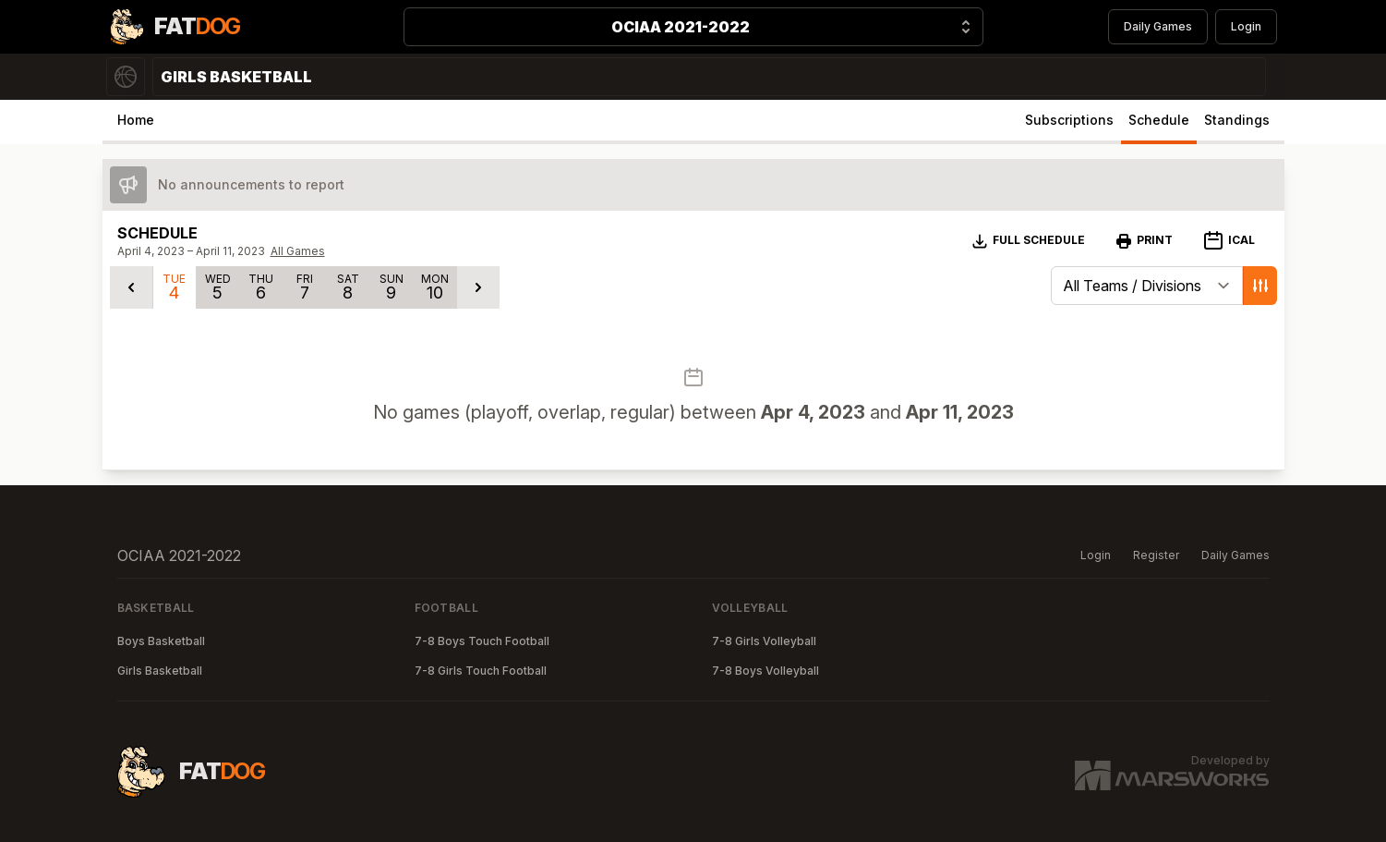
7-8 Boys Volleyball (765, 670)
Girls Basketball (159, 670)
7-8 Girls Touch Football (481, 670)
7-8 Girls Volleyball (764, 641)
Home (135, 120)
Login (1246, 26)
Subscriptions (1069, 120)
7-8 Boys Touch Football (482, 641)
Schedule (1158, 120)
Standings (1237, 120)
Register (1156, 555)
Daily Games (1158, 26)
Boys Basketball (161, 641)
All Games (298, 251)
